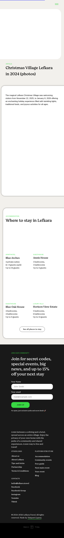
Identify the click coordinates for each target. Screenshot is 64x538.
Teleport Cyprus (34, 517)
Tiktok (14, 501)
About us (15, 456)
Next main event (42, 467)
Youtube (15, 498)
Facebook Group (18, 490)
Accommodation (42, 456)
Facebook (15, 487)
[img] (18, 239)
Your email (16, 392)
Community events (43, 460)
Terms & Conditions (20, 471)
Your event (40, 471)
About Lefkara (17, 459)
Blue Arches (13, 258)
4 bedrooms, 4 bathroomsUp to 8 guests (12, 314)
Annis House (40, 258)
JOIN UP (20, 405)
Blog (37, 475)
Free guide (39, 463)
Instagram (15, 494)
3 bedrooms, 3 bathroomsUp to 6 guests (39, 264)
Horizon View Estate (45, 307)
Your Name (16, 381)
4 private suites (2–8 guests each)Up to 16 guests (13, 264)
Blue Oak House (15, 307)
